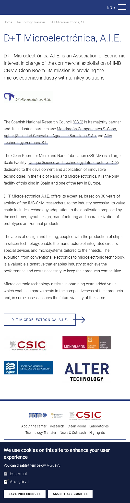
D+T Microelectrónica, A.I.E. (40, 320)
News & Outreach (73, 433)
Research (57, 426)
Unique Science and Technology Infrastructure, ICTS (73, 162)
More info (53, 466)
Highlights (97, 433)
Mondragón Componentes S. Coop (86, 129)
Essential (18, 474)
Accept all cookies (70, 494)
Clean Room (77, 426)
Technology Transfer (31, 22)
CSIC (78, 122)
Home (8, 22)
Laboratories (99, 426)
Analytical (19, 482)
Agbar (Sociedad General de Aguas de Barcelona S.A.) (50, 135)
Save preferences (25, 494)
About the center (34, 426)
